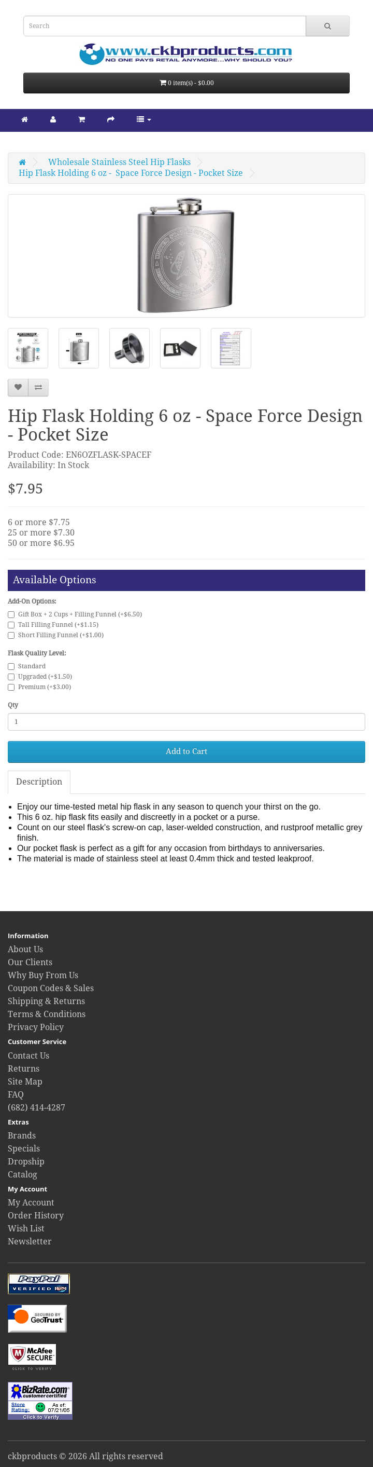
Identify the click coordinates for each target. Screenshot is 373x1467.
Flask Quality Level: (37, 653)
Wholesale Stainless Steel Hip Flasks (119, 162)
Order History (36, 1216)
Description (39, 782)
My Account (31, 1203)
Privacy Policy (36, 1027)
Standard (27, 666)
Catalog (22, 1175)
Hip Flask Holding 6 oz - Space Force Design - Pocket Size (131, 173)
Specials (24, 1149)
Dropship (26, 1162)
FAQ (16, 1095)
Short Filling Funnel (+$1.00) (56, 635)
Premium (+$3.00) (39, 687)
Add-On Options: (32, 601)
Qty (13, 705)
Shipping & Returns (46, 1001)
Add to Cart (186, 751)
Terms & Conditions (46, 1014)
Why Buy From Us (43, 975)
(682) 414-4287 (36, 1108)
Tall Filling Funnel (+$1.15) (53, 624)
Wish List (26, 1228)
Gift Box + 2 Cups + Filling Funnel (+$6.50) (75, 614)
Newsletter (30, 1241)
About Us (25, 949)
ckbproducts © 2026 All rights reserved (85, 1456)
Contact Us (28, 1056)
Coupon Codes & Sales (51, 988)
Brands (22, 1136)
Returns (23, 1069)
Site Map (25, 1082)
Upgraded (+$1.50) (40, 676)
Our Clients (30, 962)
